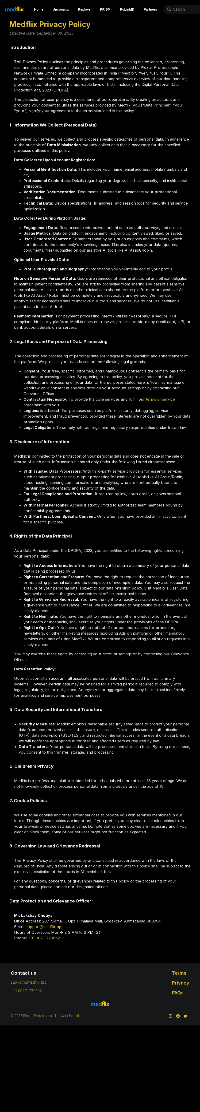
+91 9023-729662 (44, 938)
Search (176, 9)
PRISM (105, 9)
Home (38, 9)
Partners (150, 9)
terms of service (160, 399)
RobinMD (127, 9)
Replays (84, 9)
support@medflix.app (45, 926)
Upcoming (61, 9)
